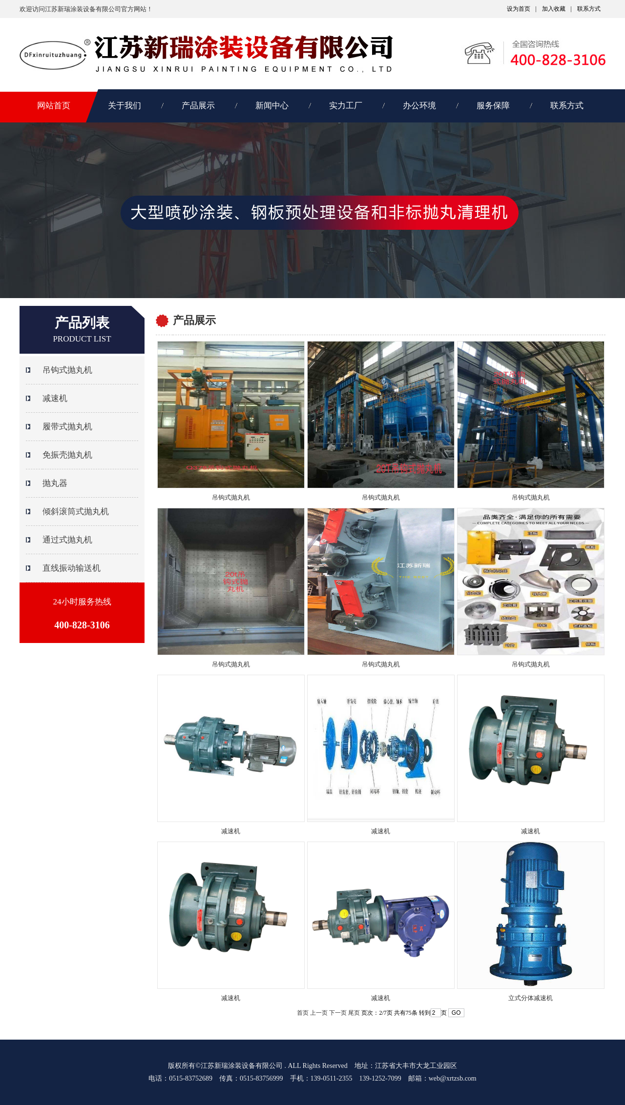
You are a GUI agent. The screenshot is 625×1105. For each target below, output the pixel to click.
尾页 (354, 1012)
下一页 (338, 1012)
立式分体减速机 (530, 998)
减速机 (230, 831)
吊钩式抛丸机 (231, 497)
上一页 (319, 1012)
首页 (303, 1012)
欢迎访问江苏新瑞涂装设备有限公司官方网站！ (86, 9)
